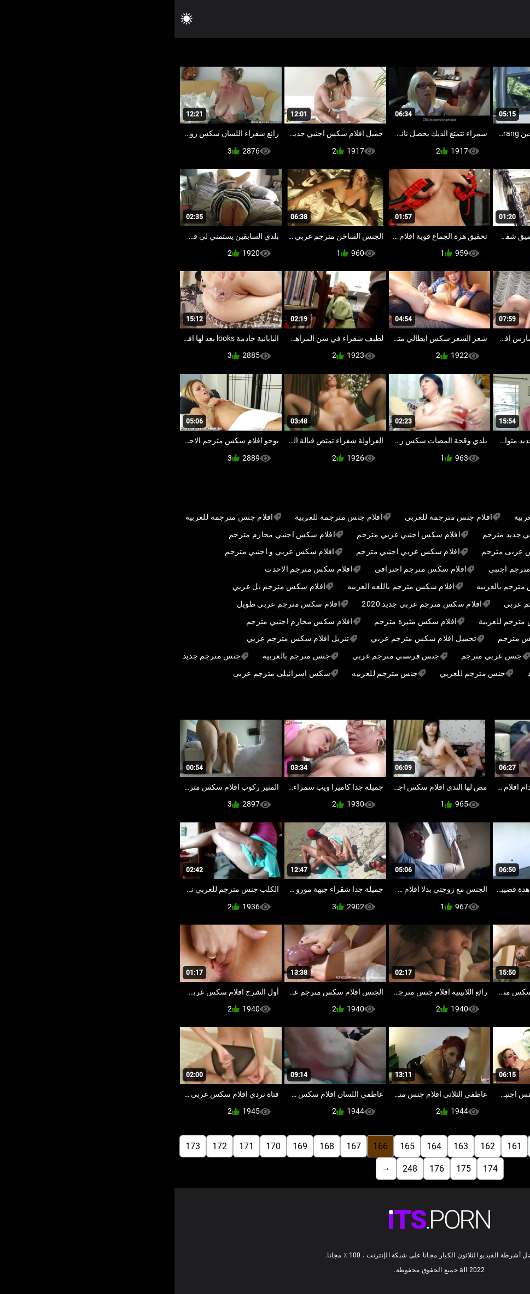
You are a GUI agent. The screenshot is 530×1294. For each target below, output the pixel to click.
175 (289, 1168)
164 (259, 1146)
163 (286, 1146)
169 (125, 1146)
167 (179, 1146)
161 (340, 1146)
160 (366, 1146)
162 (313, 1146)
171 (72, 1146)
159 (393, 1146)
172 (45, 1146)
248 (235, 1168)
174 (315, 1168)
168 (152, 1146)
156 (474, 1146)
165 (232, 1146)
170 (98, 1146)
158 (420, 1146)
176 (262, 1168)
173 (18, 1146)
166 (206, 1146)
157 (447, 1146)
